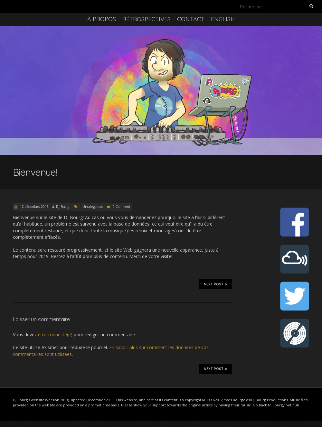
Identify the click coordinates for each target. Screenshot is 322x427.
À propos (101, 19)
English (223, 19)
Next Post (215, 284)
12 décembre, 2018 (34, 206)
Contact (190, 19)
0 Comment (121, 206)
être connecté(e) (55, 334)
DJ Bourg (62, 206)
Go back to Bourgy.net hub (276, 405)
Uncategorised (92, 206)
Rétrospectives (146, 19)
